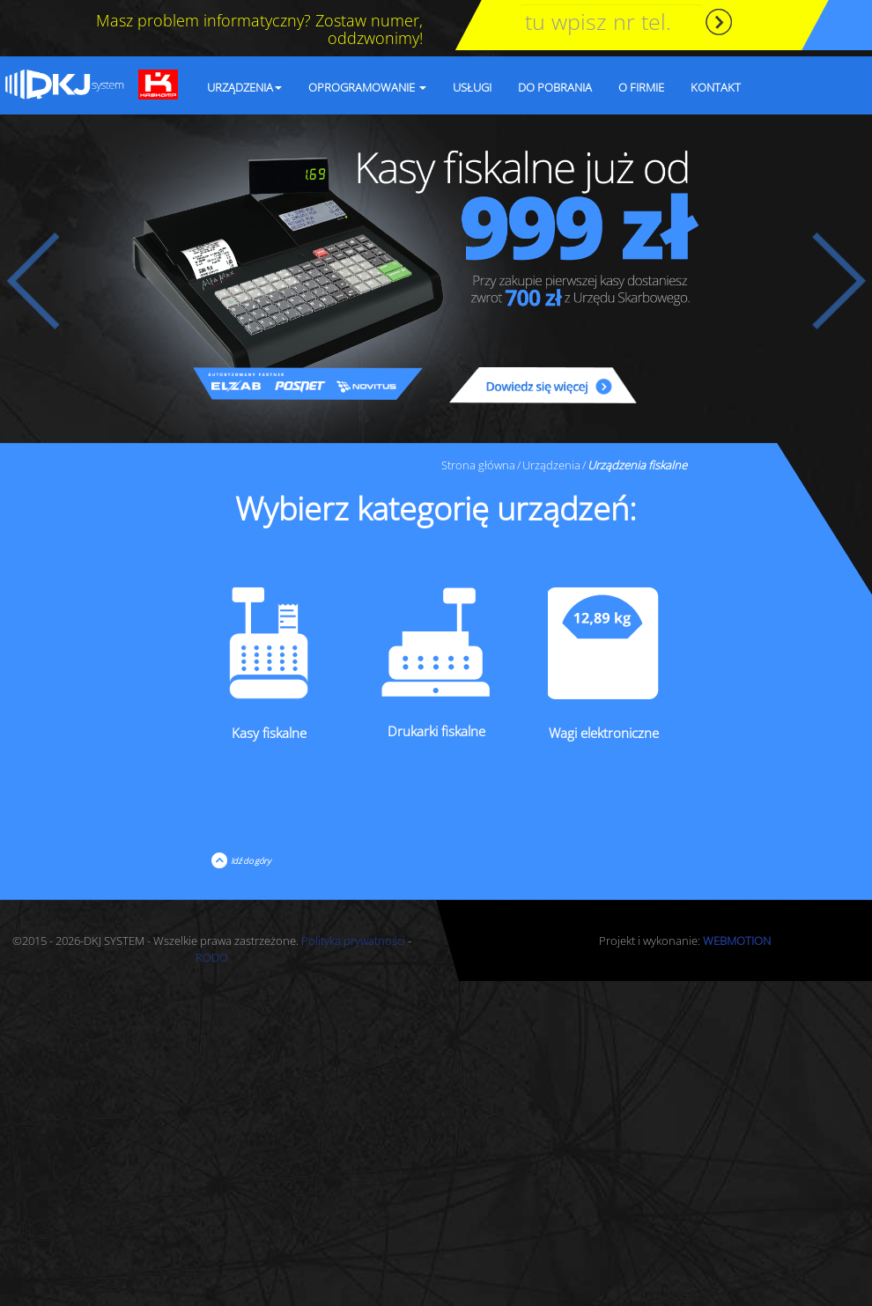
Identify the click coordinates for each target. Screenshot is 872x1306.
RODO (212, 957)
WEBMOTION (737, 940)
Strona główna (478, 465)
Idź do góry (248, 861)
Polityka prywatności (353, 940)
